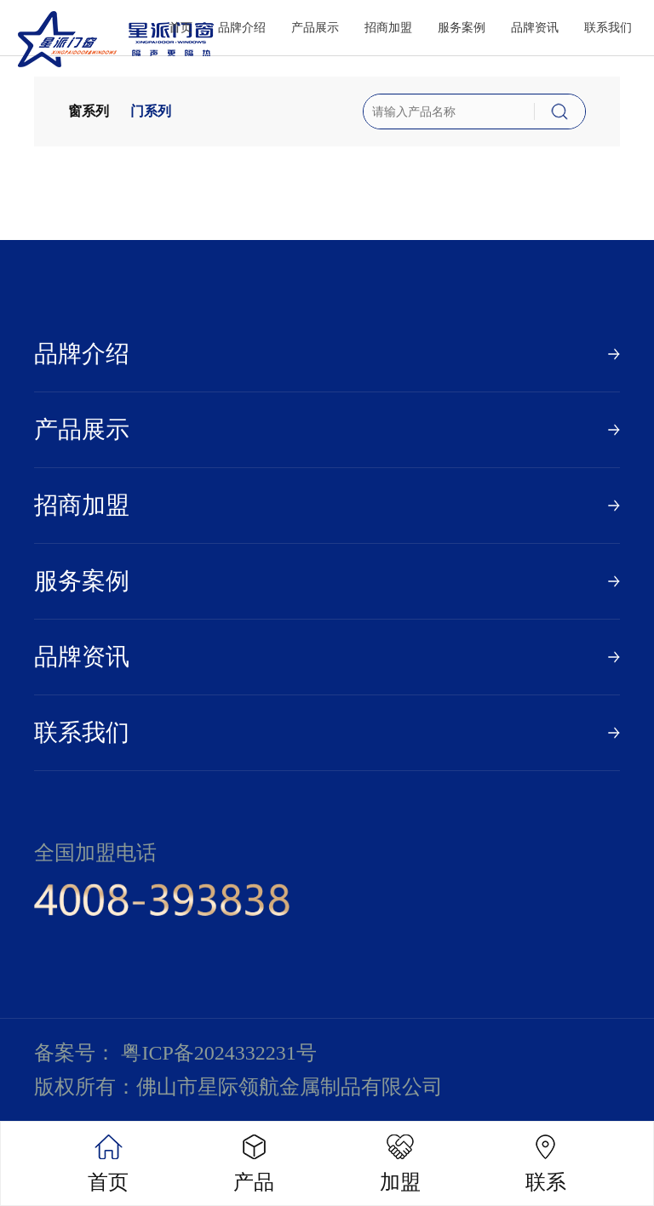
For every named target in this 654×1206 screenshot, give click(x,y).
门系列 (150, 111)
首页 (180, 27)
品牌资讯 (535, 27)
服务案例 (461, 27)
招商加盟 (388, 27)
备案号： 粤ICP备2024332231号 (175, 1053)
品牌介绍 (242, 27)
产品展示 (315, 27)
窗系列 (88, 111)
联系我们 (608, 27)
